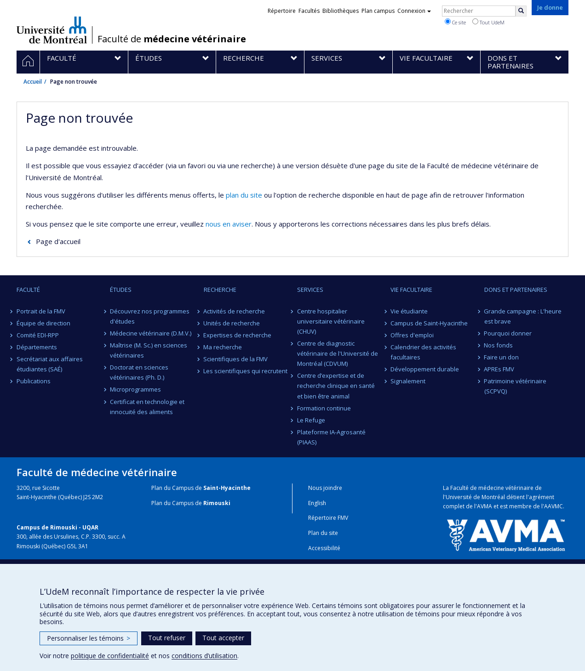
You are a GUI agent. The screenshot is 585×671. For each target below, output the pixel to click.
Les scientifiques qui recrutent (246, 371)
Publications (34, 381)
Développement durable (424, 369)
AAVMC (553, 506)
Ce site (455, 22)
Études (121, 289)
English (317, 503)
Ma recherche (223, 347)
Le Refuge (311, 420)
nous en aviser (229, 223)
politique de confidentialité (110, 655)
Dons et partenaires (515, 289)
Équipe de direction (43, 323)
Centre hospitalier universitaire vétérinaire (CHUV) (331, 321)
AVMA (484, 506)
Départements (37, 347)
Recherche (220, 289)
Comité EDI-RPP (38, 335)
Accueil (32, 81)
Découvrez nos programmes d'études (149, 316)
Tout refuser (166, 637)
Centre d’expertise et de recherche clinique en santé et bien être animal (336, 385)
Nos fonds (498, 345)
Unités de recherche (232, 323)
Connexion (414, 11)
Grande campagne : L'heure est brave (523, 316)
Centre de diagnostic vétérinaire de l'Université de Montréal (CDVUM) (337, 353)
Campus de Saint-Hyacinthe (429, 323)
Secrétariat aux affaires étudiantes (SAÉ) (50, 364)
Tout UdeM (488, 22)
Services (310, 289)
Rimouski (216, 503)
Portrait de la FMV (41, 311)
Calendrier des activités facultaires (423, 352)
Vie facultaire (411, 289)
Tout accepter (223, 637)
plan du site (244, 194)
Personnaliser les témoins (88, 638)
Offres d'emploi (412, 335)
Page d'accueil (58, 241)
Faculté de (172, 39)
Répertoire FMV (328, 518)
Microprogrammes (135, 389)
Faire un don (501, 357)
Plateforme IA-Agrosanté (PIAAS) (331, 437)
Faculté (28, 289)
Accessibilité (324, 548)
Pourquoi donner (508, 333)
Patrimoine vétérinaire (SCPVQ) (515, 386)
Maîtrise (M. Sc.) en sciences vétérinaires (148, 350)
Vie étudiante (409, 311)
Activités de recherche (234, 311)
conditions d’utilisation (204, 655)
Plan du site (323, 533)
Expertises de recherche (238, 335)
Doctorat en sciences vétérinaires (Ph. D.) (139, 372)
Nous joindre (325, 488)
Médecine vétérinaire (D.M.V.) (150, 333)
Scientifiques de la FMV (236, 359)
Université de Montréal (52, 30)
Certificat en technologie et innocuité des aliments (147, 407)
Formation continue (324, 408)
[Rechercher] (521, 11)
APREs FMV (499, 369)
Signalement (407, 381)
